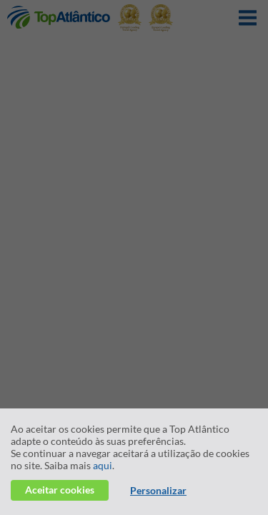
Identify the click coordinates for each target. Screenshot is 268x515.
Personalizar (158, 490)
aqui (102, 465)
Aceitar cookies (59, 490)
